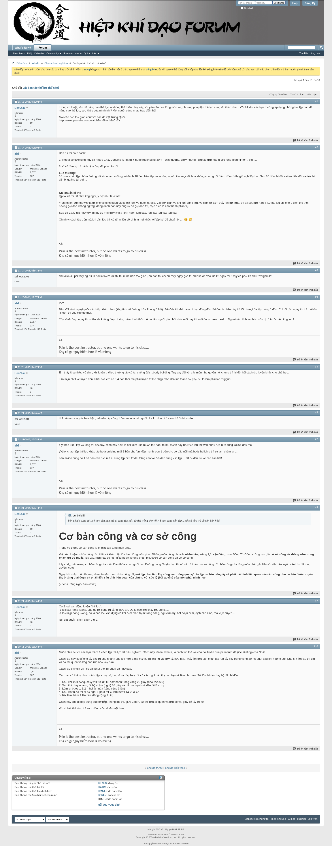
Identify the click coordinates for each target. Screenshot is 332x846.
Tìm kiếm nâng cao (309, 53)
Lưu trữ (301, 818)
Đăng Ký (310, 3)
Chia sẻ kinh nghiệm (56, 63)
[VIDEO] (103, 795)
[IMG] (101, 791)
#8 (316, 507)
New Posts (19, 53)
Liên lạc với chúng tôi (257, 818)
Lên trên (312, 818)
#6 (316, 412)
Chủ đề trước (154, 767)
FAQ (29, 53)
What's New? (23, 47)
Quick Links (90, 53)
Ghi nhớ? (247, 8)
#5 (316, 366)
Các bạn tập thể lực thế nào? (41, 88)
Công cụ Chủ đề (277, 94)
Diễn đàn (22, 63)
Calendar (39, 53)
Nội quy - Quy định (109, 804)
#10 (316, 646)
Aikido (35, 63)
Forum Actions (71, 53)
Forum (43, 47)
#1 (316, 101)
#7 (316, 439)
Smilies (102, 787)
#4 (316, 296)
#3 (316, 270)
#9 (316, 600)
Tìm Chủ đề (296, 94)
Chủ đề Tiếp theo (175, 767)
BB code (103, 783)
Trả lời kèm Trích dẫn (305, 140)
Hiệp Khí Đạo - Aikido (283, 818)
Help (295, 3)
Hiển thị (311, 94)
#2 (316, 147)
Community (52, 53)
